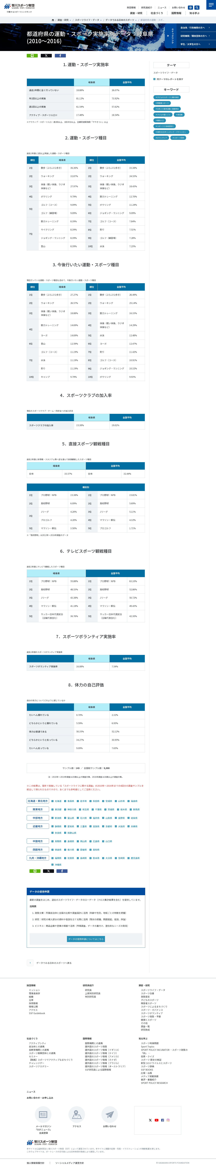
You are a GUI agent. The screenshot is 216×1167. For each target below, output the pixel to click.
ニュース (162, 7)
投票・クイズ (147, 1056)
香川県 (71, 849)
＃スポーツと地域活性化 (165, 126)
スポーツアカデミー (39, 1066)
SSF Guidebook (37, 1013)
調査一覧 (145, 1026)
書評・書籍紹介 (148, 1079)
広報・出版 (146, 1073)
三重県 (83, 826)
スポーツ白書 (147, 993)
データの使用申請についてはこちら (86, 939)
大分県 (109, 858)
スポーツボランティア (152, 1013)
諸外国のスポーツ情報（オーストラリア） (106, 1066)
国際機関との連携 (94, 1043)
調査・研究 (63, 19)
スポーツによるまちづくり (154, 1006)
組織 (31, 996)
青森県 (71, 801)
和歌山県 (72, 832)
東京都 (58, 809)
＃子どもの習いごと (163, 114)
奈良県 (58, 832)
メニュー (211, 5)
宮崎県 (121, 858)
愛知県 (71, 826)
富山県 (71, 818)
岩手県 (83, 801)
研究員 (88, 990)
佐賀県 (71, 858)
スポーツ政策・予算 (151, 1016)
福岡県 (58, 858)
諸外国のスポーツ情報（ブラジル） (102, 1063)
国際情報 (87, 1038)
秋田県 (96, 801)
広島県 (96, 841)
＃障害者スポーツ (162, 103)
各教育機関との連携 (39, 1049)
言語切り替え (190, 8)
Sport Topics (147, 1046)
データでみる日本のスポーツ (120, 19)
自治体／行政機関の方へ (193, 27)
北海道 (58, 801)
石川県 (83, 818)
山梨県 (109, 818)
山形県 (121, 801)
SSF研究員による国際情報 (98, 1069)
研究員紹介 (146, 7)
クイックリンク (172, 36)
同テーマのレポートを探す (170, 79)
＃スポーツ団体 (178, 138)
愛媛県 (83, 849)
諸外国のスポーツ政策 (96, 1046)
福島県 (134, 801)
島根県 (71, 841)
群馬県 (136, 809)
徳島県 (58, 849)
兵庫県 (134, 826)
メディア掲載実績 (149, 1076)
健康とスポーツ (148, 1019)
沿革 (31, 1000)
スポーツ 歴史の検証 (151, 1059)
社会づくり (32, 1038)
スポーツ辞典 (147, 1066)
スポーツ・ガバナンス (152, 1009)
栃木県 (123, 809)
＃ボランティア (161, 138)
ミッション (34, 990)
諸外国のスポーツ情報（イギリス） (102, 1049)
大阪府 (121, 826)
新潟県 (58, 818)
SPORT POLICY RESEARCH (154, 1082)
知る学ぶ (143, 1038)
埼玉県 (85, 809)
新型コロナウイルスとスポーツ (156, 1063)
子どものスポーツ (150, 1000)
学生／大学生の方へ (190, 44)
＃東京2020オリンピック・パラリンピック (171, 132)
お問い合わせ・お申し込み (40, 1097)
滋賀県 (96, 826)
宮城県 (109, 801)
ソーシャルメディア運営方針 (69, 1163)
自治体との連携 (36, 1046)
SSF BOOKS (147, 1069)
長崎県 (83, 858)
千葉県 (98, 809)
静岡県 (58, 826)
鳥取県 (58, 841)
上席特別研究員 (92, 993)
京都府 (109, 826)
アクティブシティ (37, 1043)
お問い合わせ (178, 7)
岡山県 (83, 841)
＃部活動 (179, 114)
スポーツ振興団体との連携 (42, 1053)
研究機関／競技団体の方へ (194, 35)
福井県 (96, 818)
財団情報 (131, 7)
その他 (144, 1023)
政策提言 (145, 996)
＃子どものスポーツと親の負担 (167, 97)
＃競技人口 (160, 120)
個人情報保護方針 (35, 1163)
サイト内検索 (196, 8)
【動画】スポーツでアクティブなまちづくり (51, 1059)
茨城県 (111, 809)
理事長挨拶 (34, 993)
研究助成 (145, 1029)
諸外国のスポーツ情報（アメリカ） (102, 1056)
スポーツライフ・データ (87, 19)
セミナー (33, 1056)
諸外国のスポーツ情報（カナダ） (101, 1059)
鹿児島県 (135, 858)
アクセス (33, 1009)
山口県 (109, 841)
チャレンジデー (36, 1063)
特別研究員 (90, 996)
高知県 (96, 849)
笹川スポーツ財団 (53, 20)
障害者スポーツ (148, 1003)
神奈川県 (72, 809)
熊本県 (96, 858)
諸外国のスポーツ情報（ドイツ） (101, 1053)
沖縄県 (58, 864)
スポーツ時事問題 (150, 1043)
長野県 (121, 818)
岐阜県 (134, 818)
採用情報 (33, 1003)
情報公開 (33, 1006)
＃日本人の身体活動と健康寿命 (167, 109)
